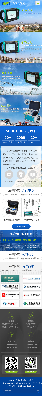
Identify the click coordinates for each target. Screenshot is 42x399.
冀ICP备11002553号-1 (26, 386)
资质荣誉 (20, 181)
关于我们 (30, 131)
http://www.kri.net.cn (9, 383)
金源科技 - (21, 190)
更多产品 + (21, 226)
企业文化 (32, 181)
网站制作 (34, 383)
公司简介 (9, 181)
